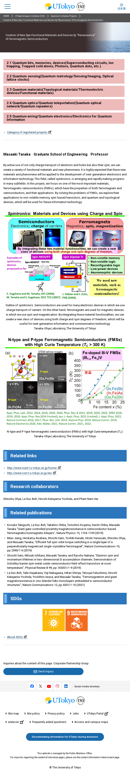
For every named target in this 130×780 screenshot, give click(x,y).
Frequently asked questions (49, 722)
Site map (13, 713)
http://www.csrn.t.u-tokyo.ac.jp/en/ (31, 473)
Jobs (76, 713)
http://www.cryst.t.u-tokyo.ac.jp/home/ (34, 468)
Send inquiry (45, 671)
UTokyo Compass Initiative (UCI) (30, 16)
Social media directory (87, 686)
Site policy (33, 713)
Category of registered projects (29, 132)
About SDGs (17, 637)
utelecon (16, 722)
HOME (6, 16)
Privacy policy (56, 713)
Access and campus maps (91, 722)
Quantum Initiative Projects (64, 16)
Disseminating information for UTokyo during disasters (65, 736)
